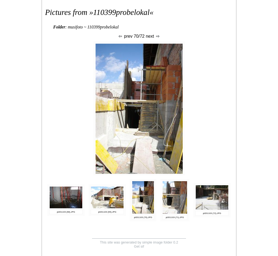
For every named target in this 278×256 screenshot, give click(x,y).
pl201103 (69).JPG (107, 212)
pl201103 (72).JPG (212, 213)
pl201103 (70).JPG (143, 217)
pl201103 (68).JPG (66, 212)
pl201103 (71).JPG (175, 217)
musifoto (75, 27)
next (153, 36)
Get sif (139, 246)
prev (125, 36)
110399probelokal (121, 12)
